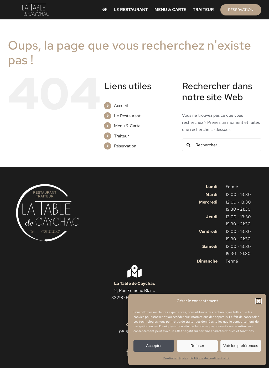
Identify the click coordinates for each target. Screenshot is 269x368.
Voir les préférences (240, 345)
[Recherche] (188, 144)
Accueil (121, 105)
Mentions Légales (175, 358)
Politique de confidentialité (210, 358)
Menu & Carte (127, 126)
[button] (258, 301)
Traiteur (121, 136)
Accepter (154, 345)
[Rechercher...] (221, 144)
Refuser (197, 345)
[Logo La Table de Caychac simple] (36, 5)
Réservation (125, 146)
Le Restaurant (127, 116)
